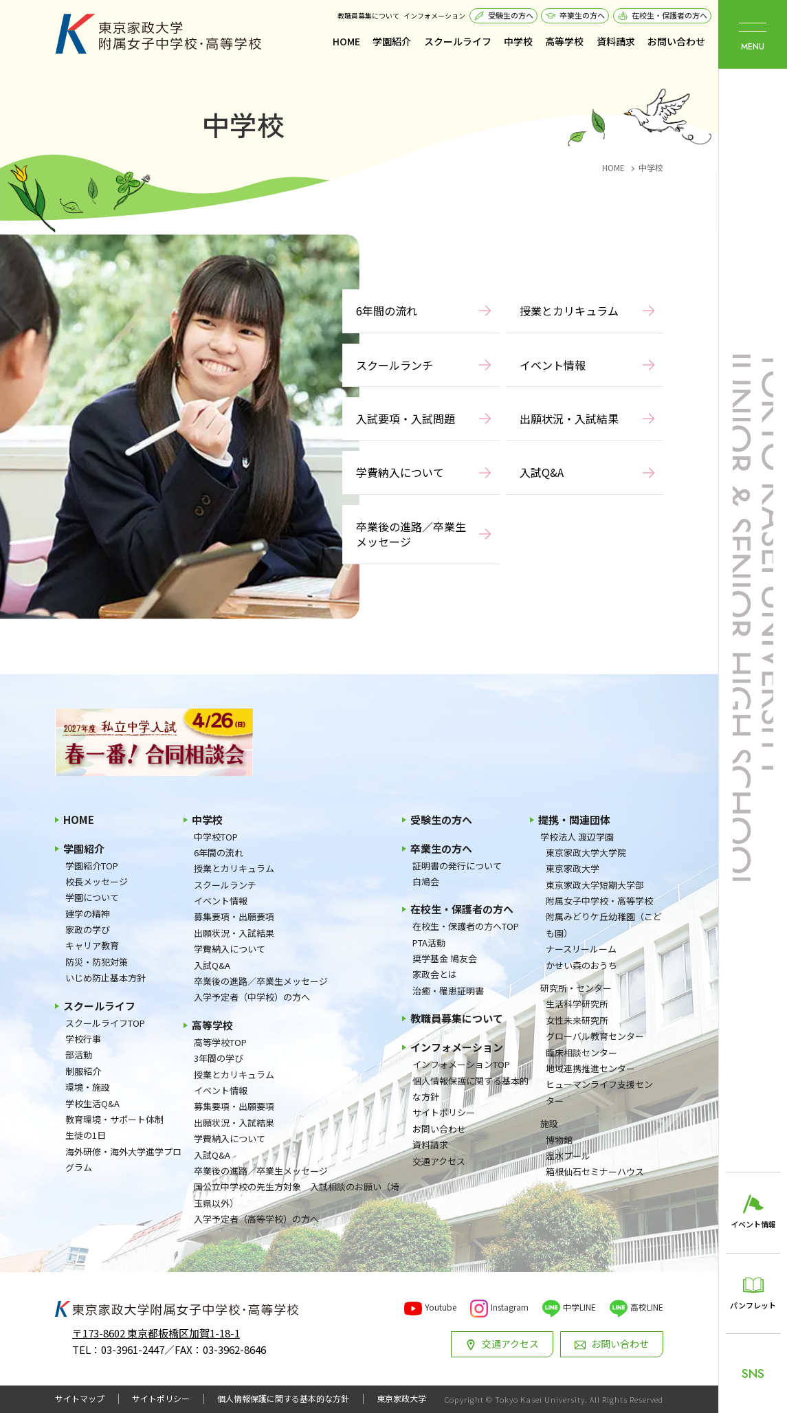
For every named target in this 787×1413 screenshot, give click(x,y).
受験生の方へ (510, 15)
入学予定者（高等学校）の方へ (256, 1218)
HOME (346, 41)
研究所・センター (576, 987)
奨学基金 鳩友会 (444, 958)
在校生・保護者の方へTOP (465, 926)
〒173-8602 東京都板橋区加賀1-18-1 (156, 1333)
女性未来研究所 (577, 1020)
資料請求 (616, 41)
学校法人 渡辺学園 (577, 836)
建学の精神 (87, 913)
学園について (92, 897)
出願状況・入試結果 (569, 418)
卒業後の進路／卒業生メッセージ (411, 534)
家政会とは (434, 974)
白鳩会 (425, 881)
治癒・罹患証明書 (448, 990)
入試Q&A (542, 472)
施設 (549, 1123)
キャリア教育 (92, 945)
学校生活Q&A (92, 1103)
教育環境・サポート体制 (114, 1119)
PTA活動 (428, 942)
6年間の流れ (386, 310)
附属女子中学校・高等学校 (599, 900)
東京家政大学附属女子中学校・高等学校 (158, 34)
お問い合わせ (676, 41)
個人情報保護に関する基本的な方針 (470, 1088)
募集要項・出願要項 (234, 916)
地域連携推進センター (590, 1068)
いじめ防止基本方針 (105, 977)
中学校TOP (216, 836)
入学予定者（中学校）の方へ (252, 996)
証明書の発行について (457, 865)
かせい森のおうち (581, 965)
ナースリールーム (581, 948)
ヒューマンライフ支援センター (599, 1092)
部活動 (78, 1054)
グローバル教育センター (595, 1036)
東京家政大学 (572, 868)
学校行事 (83, 1038)
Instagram (510, 1307)
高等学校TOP (220, 1042)
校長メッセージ (96, 881)
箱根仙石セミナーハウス (595, 1171)
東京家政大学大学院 (586, 852)
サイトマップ (79, 1398)
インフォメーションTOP (461, 1064)
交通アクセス (438, 1161)
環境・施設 (87, 1086)
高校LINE (646, 1307)
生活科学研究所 (577, 1003)
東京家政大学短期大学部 (595, 884)
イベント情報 (553, 365)
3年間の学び (218, 1058)
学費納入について (400, 472)
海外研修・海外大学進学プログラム (123, 1159)
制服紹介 (83, 1071)
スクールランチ (394, 365)
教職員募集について (368, 15)
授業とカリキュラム (569, 310)
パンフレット (753, 1305)
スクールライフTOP (105, 1023)
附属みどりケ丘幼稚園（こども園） (604, 924)
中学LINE (579, 1307)
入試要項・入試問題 (405, 418)
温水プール (568, 1155)
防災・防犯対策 (96, 961)
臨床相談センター (581, 1052)
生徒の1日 (85, 1135)
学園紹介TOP (91, 865)
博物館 (559, 1139)
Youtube (440, 1307)
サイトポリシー (443, 1112)
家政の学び (87, 929)
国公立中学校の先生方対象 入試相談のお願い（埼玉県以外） (296, 1194)
